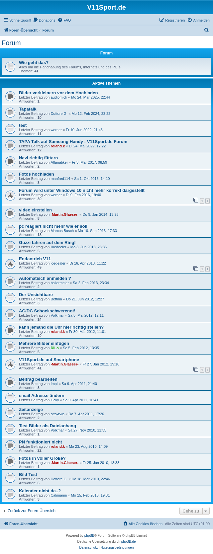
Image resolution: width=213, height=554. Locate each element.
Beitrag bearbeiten (38, 379)
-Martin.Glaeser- (64, 214)
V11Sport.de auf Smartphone (49, 359)
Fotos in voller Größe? (42, 458)
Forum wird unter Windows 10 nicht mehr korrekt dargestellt (82, 190)
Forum (11, 42)
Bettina (56, 299)
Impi (54, 384)
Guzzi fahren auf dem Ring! (47, 242)
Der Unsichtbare (36, 294)
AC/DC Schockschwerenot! (47, 310)
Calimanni (59, 495)
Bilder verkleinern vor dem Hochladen (58, 92)
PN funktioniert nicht (40, 441)
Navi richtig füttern (38, 157)
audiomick (59, 97)
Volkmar (57, 315)
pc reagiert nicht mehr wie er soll (53, 226)
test (23, 125)
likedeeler (58, 247)
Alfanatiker (59, 162)
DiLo (54, 348)
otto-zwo (57, 414)
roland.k (58, 146)
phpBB (89, 535)
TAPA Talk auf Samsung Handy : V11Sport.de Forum (73, 141)
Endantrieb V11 (35, 258)
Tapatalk (28, 109)
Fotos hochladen (36, 174)
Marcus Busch (62, 231)
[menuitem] (44, 20)
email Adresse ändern (41, 395)
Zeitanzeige (31, 409)
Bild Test (28, 474)
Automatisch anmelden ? (45, 278)
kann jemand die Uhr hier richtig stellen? (61, 327)
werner (56, 130)
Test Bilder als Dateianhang (47, 425)
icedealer (58, 263)
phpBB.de (128, 541)
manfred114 (60, 179)
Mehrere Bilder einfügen (44, 343)
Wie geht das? (34, 62)
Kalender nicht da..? (40, 490)
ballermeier (59, 283)
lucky (55, 400)
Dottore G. (59, 114)
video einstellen (35, 209)
